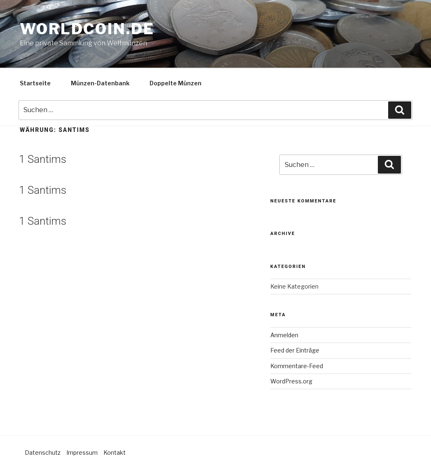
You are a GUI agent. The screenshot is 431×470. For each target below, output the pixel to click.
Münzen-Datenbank (100, 83)
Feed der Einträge (294, 350)
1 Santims (42, 159)
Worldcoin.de (87, 29)
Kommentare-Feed (296, 365)
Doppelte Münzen (175, 83)
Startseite (35, 83)
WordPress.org (291, 381)
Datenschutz (43, 452)
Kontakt (114, 452)
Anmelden (284, 334)
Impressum (82, 452)
